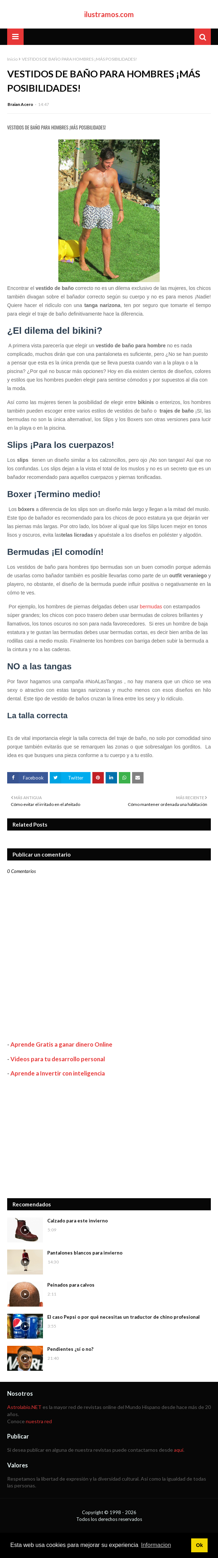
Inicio (12, 59)
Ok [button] (199, 1545)
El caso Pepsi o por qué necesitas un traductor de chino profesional (123, 1317)
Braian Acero (20, 104)
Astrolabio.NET (24, 1407)
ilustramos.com (109, 14)
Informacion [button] (156, 1545)
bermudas (151, 606)
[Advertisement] (109, 1137)
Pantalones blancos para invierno (84, 1253)
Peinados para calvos (71, 1285)
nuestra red (39, 1421)
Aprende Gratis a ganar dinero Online (61, 1044)
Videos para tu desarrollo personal (57, 1059)
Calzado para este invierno (77, 1221)
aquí (178, 1450)
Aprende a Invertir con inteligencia (57, 1073)
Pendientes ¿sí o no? (70, 1349)
